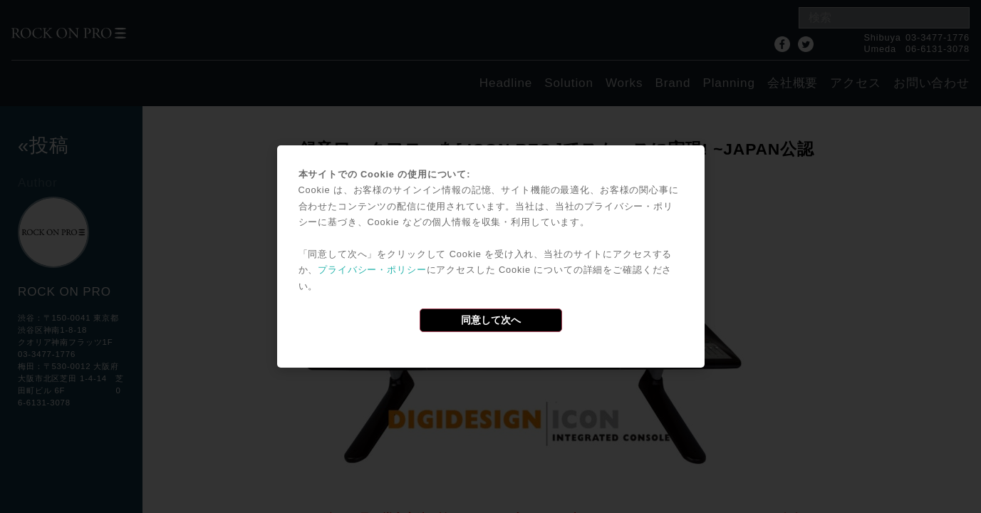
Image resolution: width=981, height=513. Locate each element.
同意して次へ (491, 320)
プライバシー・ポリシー (372, 269)
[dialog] (491, 256)
